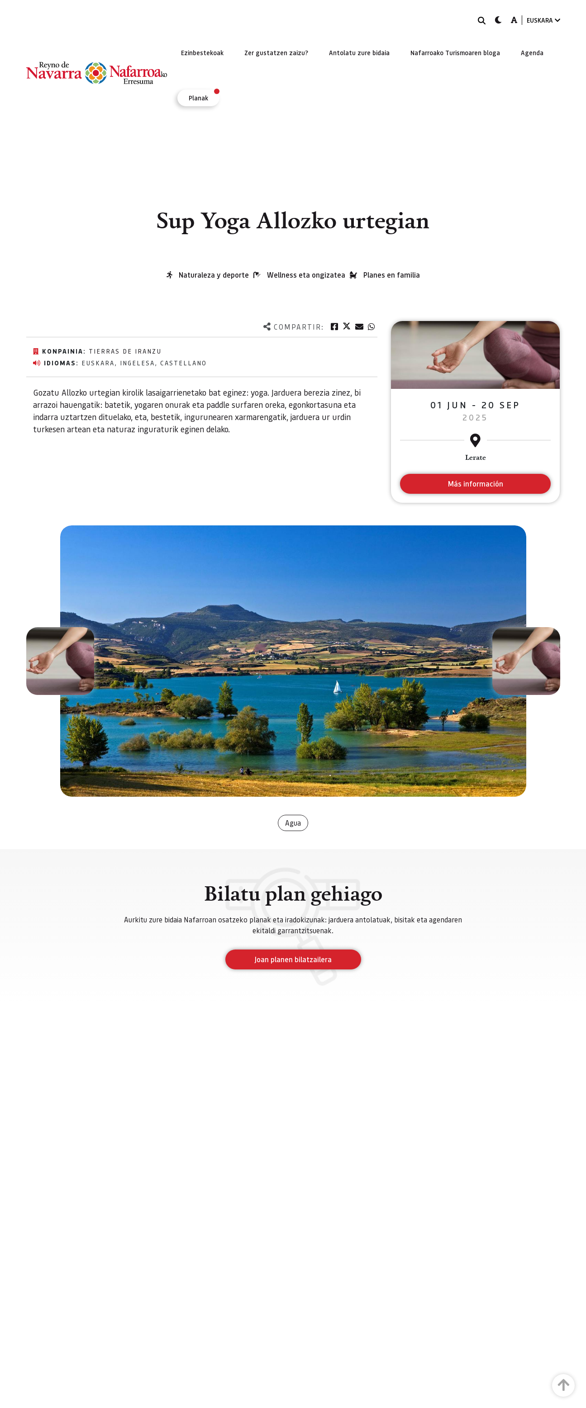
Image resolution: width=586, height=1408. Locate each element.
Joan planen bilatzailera (293, 959)
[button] (60, 661)
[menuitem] (202, 52)
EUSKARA (543, 20)
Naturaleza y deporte (214, 274)
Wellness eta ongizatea (306, 274)
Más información (475, 483)
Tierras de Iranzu (125, 351)
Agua (293, 822)
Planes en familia (391, 274)
